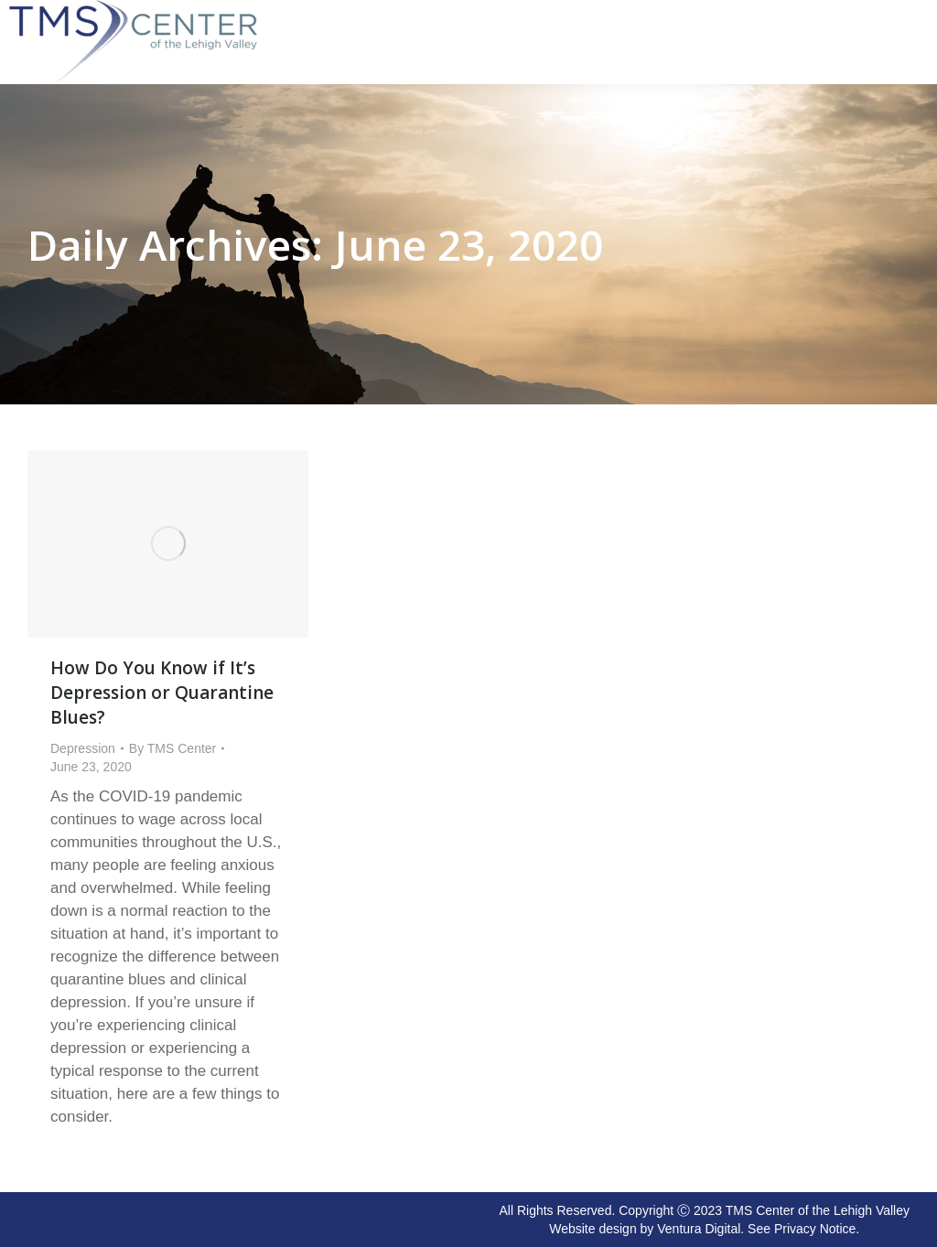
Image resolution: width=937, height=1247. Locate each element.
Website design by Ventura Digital (644, 1228)
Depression (82, 748)
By (172, 748)
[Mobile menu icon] (919, 11)
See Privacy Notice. (803, 1228)
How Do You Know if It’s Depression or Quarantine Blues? (162, 692)
